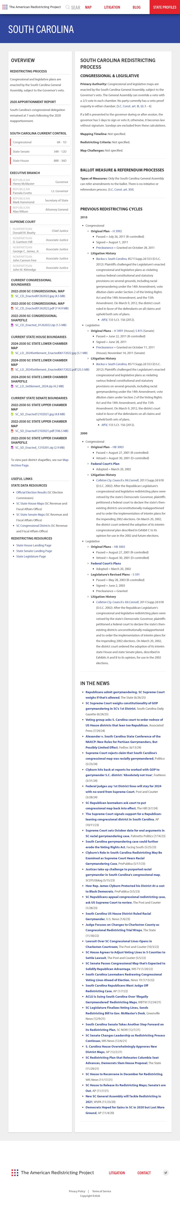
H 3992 (117, 231)
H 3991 (118, 331)
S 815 (139, 331)
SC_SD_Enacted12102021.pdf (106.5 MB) (41, 431)
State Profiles (164, 7)
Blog (137, 7)
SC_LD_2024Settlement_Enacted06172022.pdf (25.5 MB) (52, 369)
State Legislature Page (31, 556)
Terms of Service (101, 1191)
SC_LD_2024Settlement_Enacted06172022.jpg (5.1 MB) (51, 353)
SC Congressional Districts (33, 526)
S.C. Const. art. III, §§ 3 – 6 (133, 106)
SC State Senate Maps (30, 514)
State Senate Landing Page (34, 551)
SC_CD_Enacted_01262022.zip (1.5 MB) (40, 325)
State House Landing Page (33, 545)
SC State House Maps (30, 503)
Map (88, 7)
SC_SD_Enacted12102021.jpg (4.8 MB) (40, 414)
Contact (144, 1172)
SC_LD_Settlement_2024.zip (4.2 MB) (39, 386)
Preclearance (104, 248)
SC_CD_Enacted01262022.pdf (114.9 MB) (42, 308)
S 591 (136, 574)
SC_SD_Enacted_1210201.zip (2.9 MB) (40, 447)
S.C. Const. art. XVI (121, 189)
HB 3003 (118, 447)
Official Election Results (31, 492)
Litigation (112, 7)
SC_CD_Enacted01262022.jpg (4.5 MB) (40, 296)
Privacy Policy (77, 1191)
